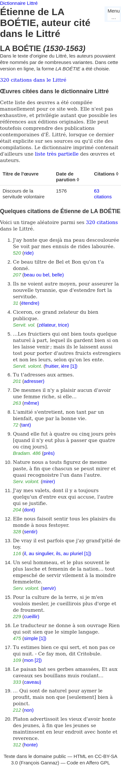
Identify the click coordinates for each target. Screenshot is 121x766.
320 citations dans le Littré (33, 80)
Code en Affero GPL (88, 762)
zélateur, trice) (53, 325)
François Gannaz (39, 762)
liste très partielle (56, 154)
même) (31, 403)
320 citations (102, 222)
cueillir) (31, 616)
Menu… (113, 14)
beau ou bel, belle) (44, 274)
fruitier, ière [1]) (61, 366)
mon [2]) (33, 660)
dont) (29, 509)
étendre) (30, 303)
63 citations (103, 193)
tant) (26, 425)
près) (49, 453)
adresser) (34, 381)
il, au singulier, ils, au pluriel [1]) (57, 553)
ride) (29, 253)
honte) (31, 744)
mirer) (48, 481)
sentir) (30, 531)
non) (29, 710)
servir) (49, 588)
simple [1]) (35, 638)
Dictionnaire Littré (19, 3)
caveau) (32, 682)
